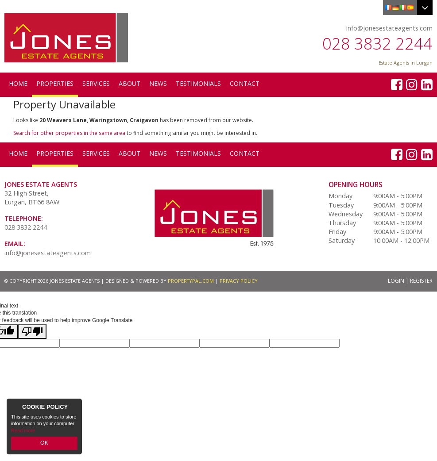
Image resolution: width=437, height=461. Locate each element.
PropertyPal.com (191, 280)
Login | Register (410, 280)
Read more (23, 431)
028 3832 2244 (377, 43)
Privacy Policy (239, 280)
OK (44, 443)
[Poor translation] (32, 331)
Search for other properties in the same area (69, 133)
